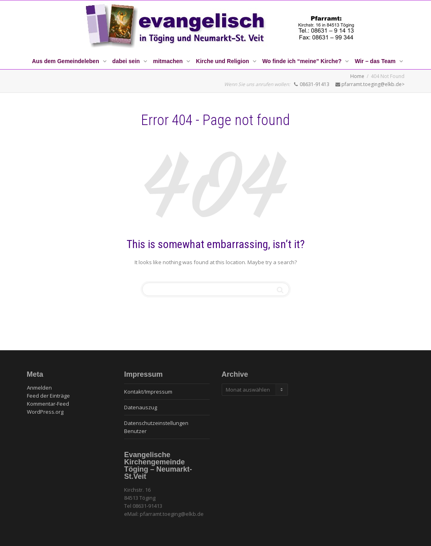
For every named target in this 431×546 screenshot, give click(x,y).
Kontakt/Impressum (148, 391)
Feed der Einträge (48, 395)
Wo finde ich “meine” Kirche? (302, 61)
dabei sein (126, 61)
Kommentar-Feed (48, 403)
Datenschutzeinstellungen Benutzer (156, 427)
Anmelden (39, 387)
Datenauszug (140, 407)
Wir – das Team (376, 61)
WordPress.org (45, 411)
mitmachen (168, 61)
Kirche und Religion (223, 61)
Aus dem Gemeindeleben (66, 61)
